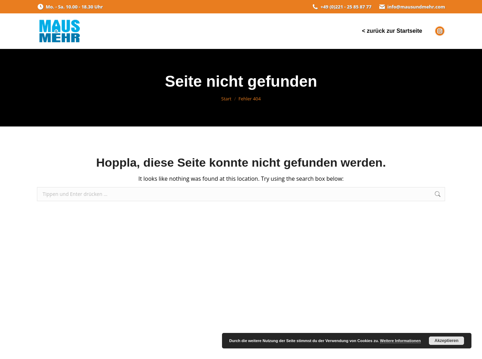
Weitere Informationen (400, 341)
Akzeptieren (446, 340)
